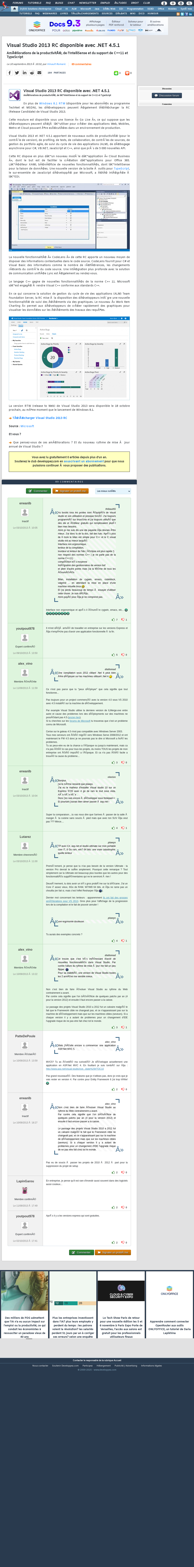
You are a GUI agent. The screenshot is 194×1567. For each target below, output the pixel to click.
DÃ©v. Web (109, 9)
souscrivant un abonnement (84, 488)
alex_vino (25, 744)
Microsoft (85, 9)
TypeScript (121, 195)
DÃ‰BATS (121, 13)
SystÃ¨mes (186, 9)
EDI (121, 9)
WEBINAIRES (50, 13)
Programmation (135, 9)
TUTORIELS (25, 13)
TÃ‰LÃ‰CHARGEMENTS (85, 13)
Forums (17, 3)
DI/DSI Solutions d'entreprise (35, 9)
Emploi (105, 3)
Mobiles (172, 9)
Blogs (59, 3)
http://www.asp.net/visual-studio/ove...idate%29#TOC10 (75, 1149)
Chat (71, 3)
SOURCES (107, 13)
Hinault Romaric (56, 91)
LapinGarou (25, 1261)
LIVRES (64, 13)
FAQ (48, 3)
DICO (141, 13)
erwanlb (25, 583)
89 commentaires (81, 91)
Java (97, 9)
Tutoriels (34, 3)
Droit (135, 3)
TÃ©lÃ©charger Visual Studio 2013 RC (39, 445)
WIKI (132, 13)
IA (66, 9)
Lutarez (25, 917)
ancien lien (74, 797)
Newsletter (87, 3)
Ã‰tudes (120, 3)
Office (161, 9)
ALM (74, 9)
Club (146, 3)
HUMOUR (153, 13)
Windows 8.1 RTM (52, 130)
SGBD (150, 9)
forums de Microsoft (80, 801)
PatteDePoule (25, 1116)
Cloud (58, 9)
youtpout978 (25, 709)
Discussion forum (167, 95)
